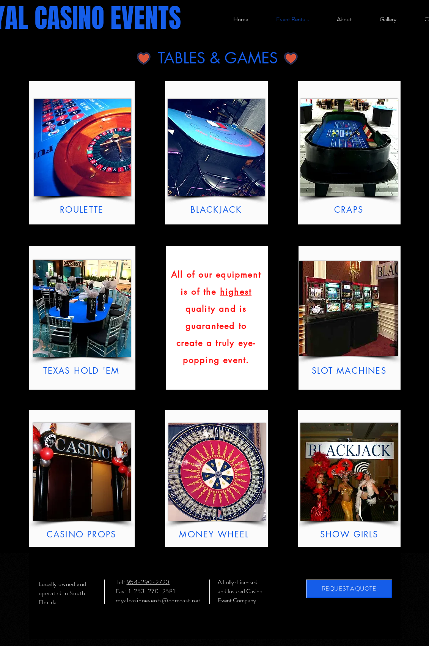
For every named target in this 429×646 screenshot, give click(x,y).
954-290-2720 (148, 582)
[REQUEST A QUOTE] (349, 589)
